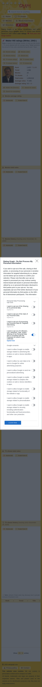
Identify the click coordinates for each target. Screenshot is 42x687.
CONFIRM (13, 422)
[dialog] (21, 343)
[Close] (38, 261)
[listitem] (21, 301)
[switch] (33, 307)
